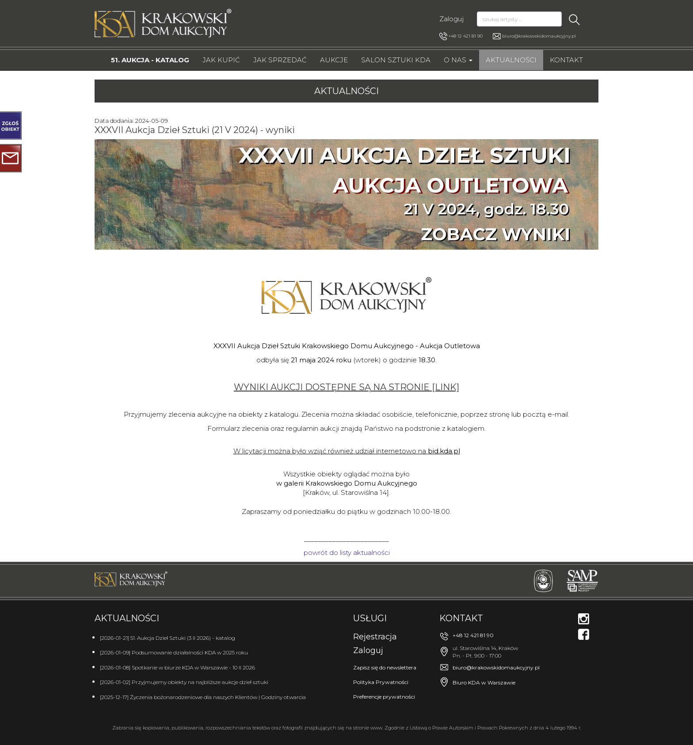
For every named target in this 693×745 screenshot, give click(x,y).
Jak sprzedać (280, 60)
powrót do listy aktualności (347, 552)
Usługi (370, 618)
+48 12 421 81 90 (461, 36)
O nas (458, 60)
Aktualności (511, 60)
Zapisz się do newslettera (384, 667)
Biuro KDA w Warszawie (484, 682)
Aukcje (334, 60)
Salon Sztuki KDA (395, 60)
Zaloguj (451, 19)
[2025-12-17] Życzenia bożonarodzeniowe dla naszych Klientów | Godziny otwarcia (203, 697)
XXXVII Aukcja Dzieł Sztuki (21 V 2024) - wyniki (195, 130)
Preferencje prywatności (384, 696)
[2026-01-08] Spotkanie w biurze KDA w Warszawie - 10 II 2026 (177, 667)
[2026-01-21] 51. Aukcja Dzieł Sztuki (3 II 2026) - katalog (167, 638)
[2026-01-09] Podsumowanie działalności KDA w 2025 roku (174, 652)
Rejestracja (375, 637)
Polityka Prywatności (380, 682)
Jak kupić (221, 60)
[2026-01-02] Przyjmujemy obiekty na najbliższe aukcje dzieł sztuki (184, 682)
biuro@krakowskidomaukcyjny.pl (539, 36)
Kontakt (566, 60)
